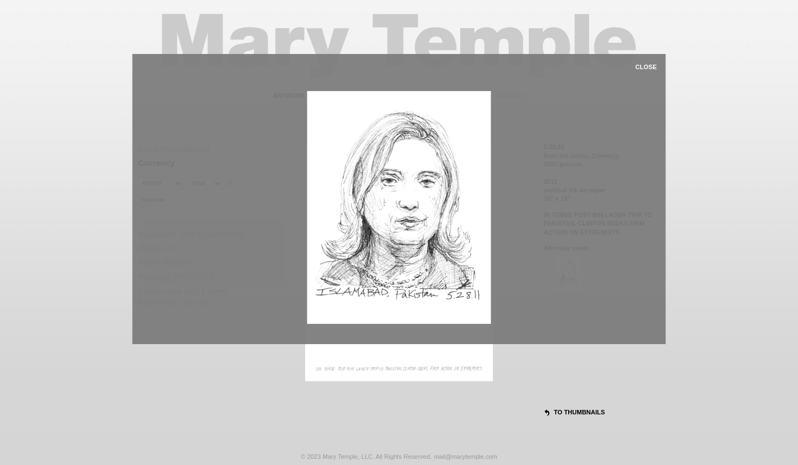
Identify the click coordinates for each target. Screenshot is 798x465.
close (646, 67)
